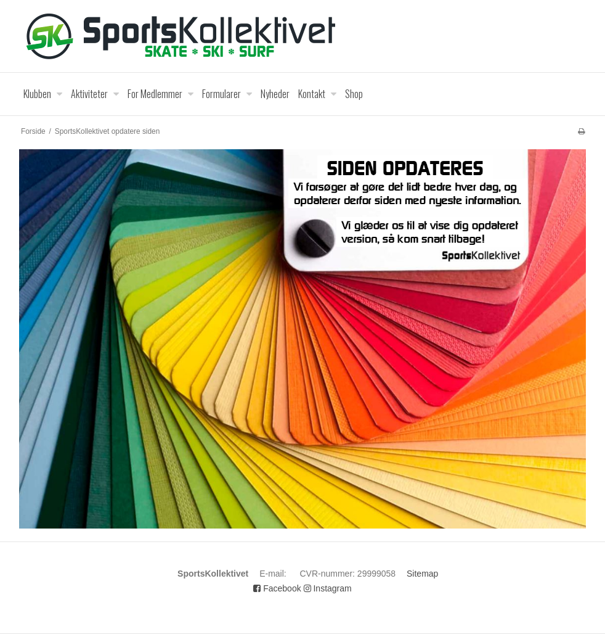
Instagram (328, 588)
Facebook (277, 588)
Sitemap (422, 573)
